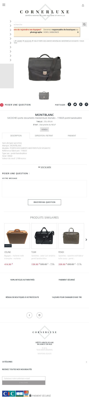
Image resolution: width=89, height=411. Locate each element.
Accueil (5, 41)
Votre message (9, 178)
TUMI (33, 252)
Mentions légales (44, 354)
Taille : (40, 121)
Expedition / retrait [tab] (44, 135)
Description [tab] (16, 135)
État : (36, 125)
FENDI (61, 252)
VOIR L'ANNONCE (51, 32)
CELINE (7, 252)
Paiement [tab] (72, 135)
